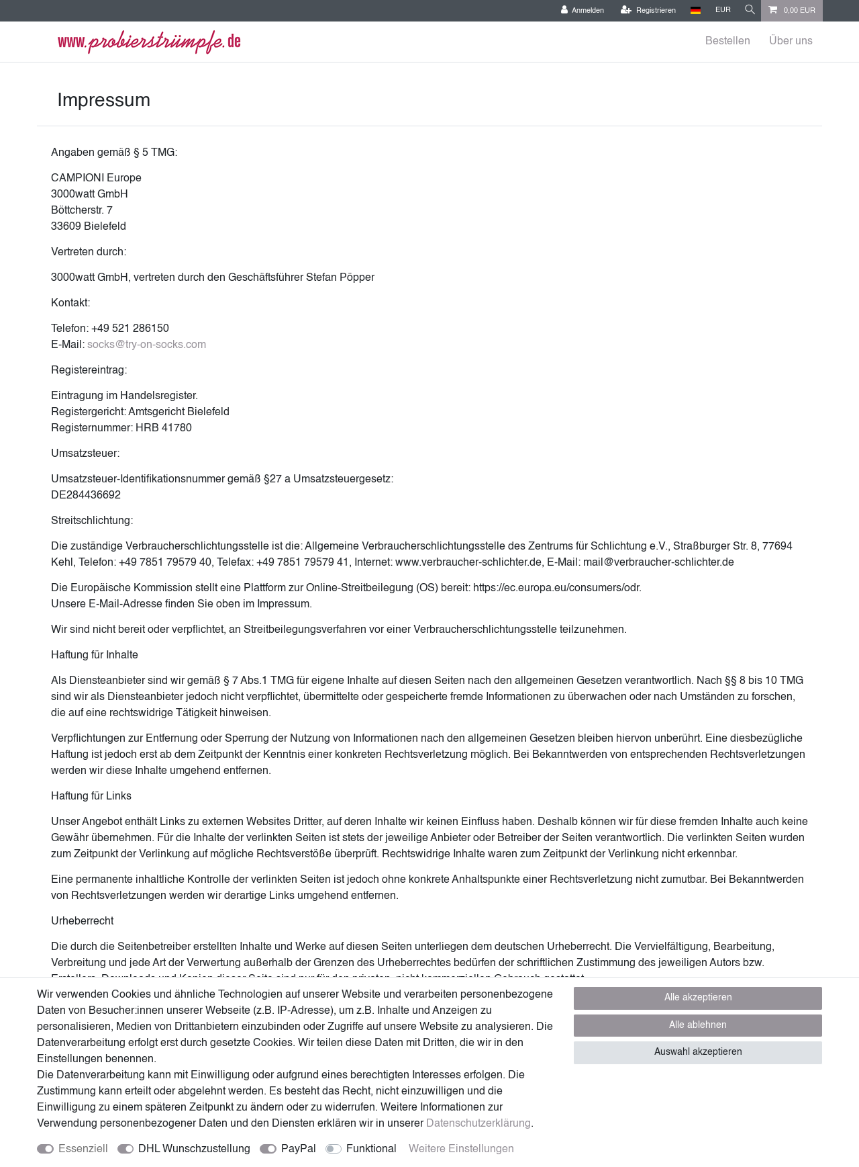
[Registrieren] (643, 10)
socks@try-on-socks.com (146, 345)
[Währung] (718, 10)
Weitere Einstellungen (461, 1149)
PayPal (298, 1149)
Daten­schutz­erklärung (478, 1124)
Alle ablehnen (698, 1025)
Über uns (791, 41)
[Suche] (747, 10)
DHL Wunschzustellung (194, 1149)
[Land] (690, 10)
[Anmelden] (578, 10)
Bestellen (727, 41)
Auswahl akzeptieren (698, 1052)
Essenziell (83, 1149)
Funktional (371, 1149)
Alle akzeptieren (698, 997)
